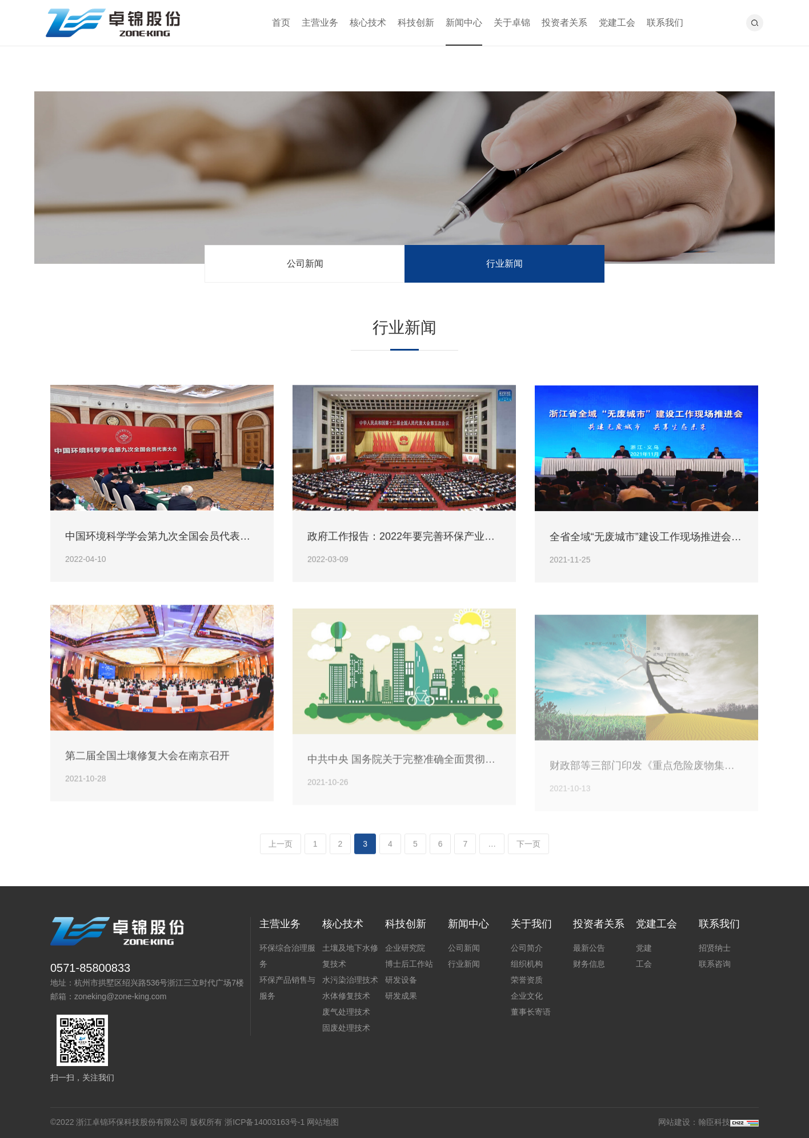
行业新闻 (504, 263)
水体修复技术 (346, 995)
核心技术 (368, 22)
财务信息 (589, 963)
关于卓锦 (512, 22)
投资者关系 (564, 22)
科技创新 (416, 22)
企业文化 (527, 995)
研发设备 (401, 979)
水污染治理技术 (350, 979)
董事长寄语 (531, 1011)
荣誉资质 (527, 979)
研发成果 (401, 995)
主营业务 (320, 22)
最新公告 (589, 947)
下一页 (528, 846)
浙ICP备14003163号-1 (265, 1122)
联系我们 (665, 22)
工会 (644, 963)
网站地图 (323, 1122)
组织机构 (527, 963)
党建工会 (617, 22)
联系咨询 (715, 963)
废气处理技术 (346, 1011)
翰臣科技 (714, 1122)
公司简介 (527, 947)
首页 (281, 22)
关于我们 (531, 924)
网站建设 (674, 1122)
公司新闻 (305, 263)
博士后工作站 (409, 963)
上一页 (281, 846)
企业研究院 (405, 947)
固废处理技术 (346, 1027)
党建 (644, 947)
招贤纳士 (715, 947)
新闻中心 (464, 22)
